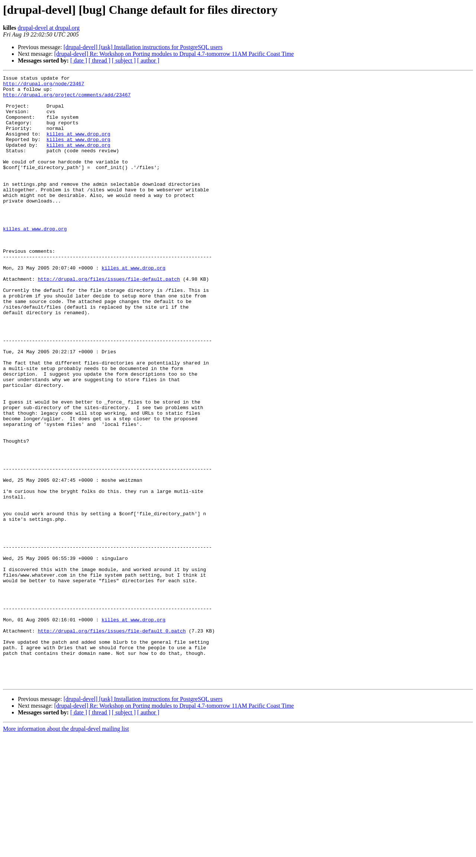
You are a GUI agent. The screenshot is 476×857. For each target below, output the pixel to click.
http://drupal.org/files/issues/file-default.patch (109, 320)
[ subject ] (124, 60)
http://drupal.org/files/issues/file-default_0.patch (112, 742)
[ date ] (78, 60)
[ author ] (148, 60)
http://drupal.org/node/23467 (43, 85)
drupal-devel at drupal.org (49, 28)
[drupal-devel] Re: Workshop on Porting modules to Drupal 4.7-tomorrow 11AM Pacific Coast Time (174, 54)
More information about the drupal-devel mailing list (66, 850)
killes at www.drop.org (78, 146)
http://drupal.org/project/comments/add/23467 (67, 99)
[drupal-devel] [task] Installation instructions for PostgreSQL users (143, 47)
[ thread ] (99, 60)
